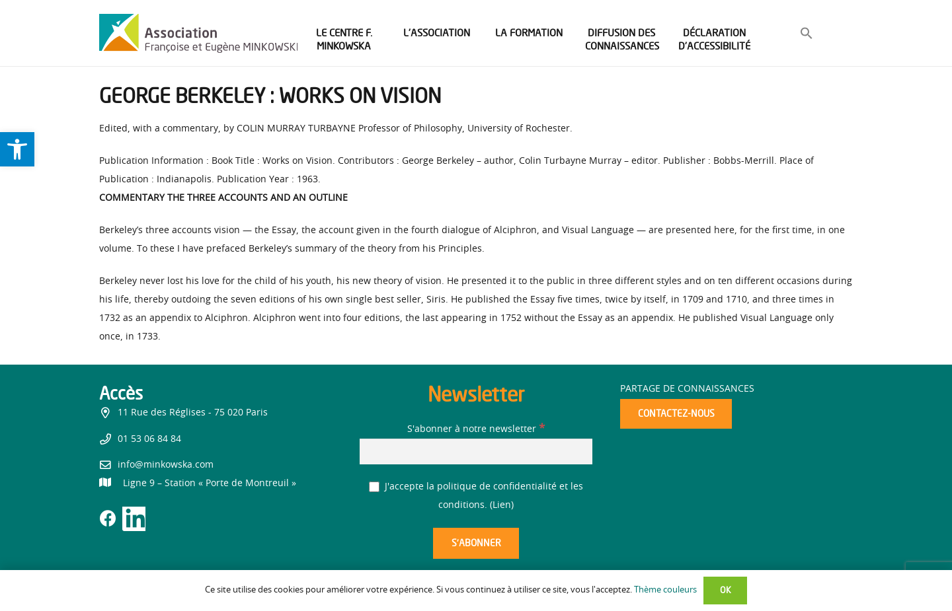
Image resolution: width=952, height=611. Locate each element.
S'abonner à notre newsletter (476, 429)
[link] (17, 149)
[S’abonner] (476, 543)
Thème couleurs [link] (665, 590)
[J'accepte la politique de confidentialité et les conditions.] (374, 487)
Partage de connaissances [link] (687, 389)
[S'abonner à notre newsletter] (476, 451)
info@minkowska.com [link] (166, 465)
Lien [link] (502, 505)
